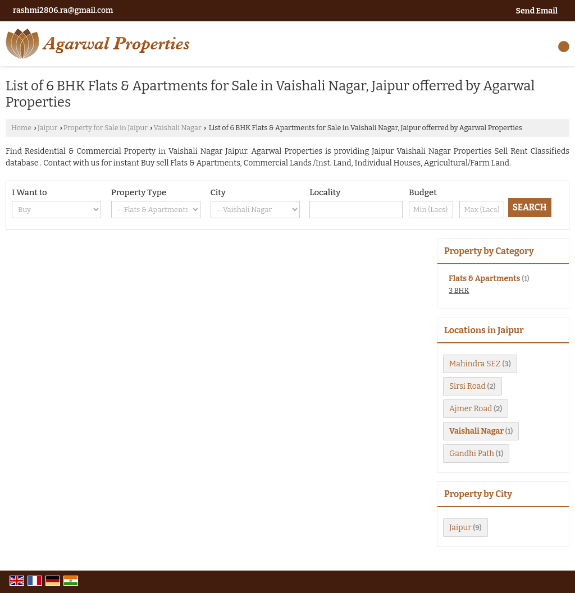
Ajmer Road (470, 408)
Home (21, 127)
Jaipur (47, 127)
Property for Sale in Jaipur (105, 127)
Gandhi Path (471, 453)
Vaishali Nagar (178, 127)
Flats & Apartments (484, 278)
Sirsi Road (467, 386)
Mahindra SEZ (475, 364)
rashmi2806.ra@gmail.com (63, 10)
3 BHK (459, 290)
